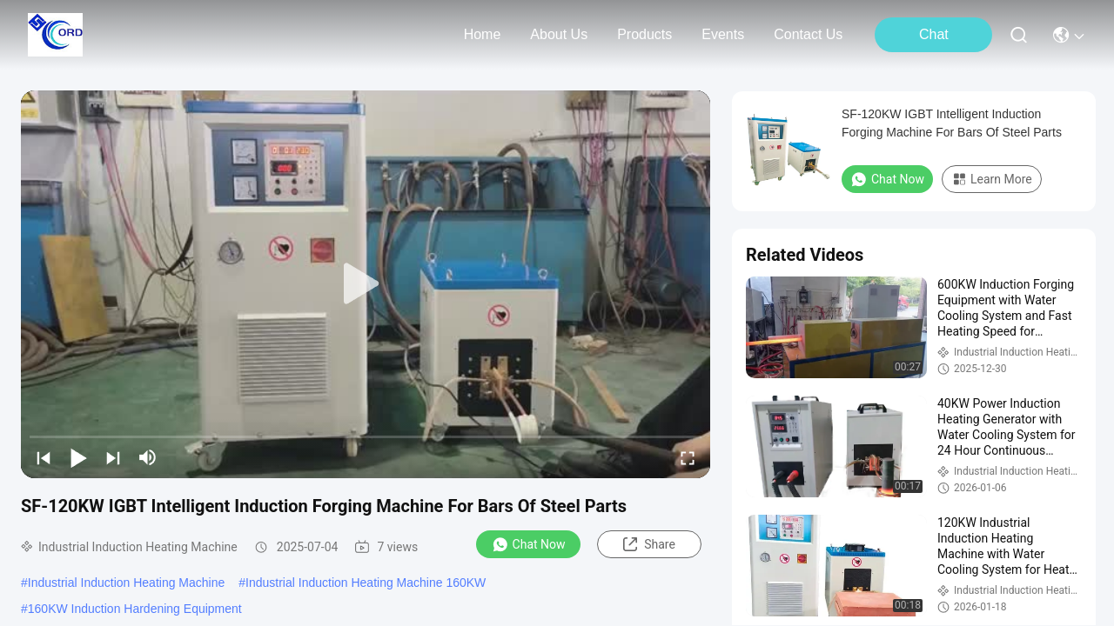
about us (558, 34)
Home (482, 34)
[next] (113, 457)
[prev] (43, 457)
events (722, 34)
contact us (808, 34)
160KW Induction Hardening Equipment (135, 609)
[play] (365, 284)
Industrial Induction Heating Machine (126, 582)
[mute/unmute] (148, 457)
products (644, 34)
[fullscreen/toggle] (687, 457)
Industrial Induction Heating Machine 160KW (365, 582)
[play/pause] (78, 457)
